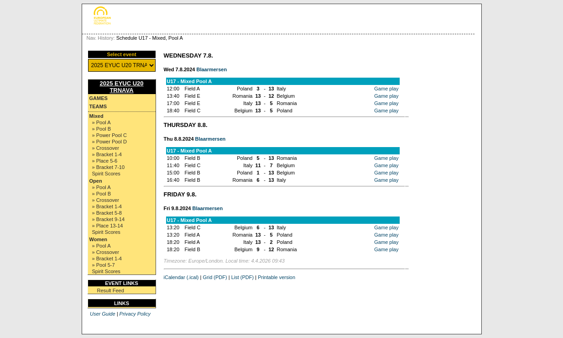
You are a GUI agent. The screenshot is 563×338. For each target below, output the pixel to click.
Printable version (276, 277)
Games (98, 98)
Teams (98, 106)
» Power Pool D (109, 141)
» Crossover (105, 148)
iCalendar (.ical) (181, 277)
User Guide (102, 314)
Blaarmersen (211, 69)
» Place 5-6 (105, 161)
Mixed (96, 116)
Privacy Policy (135, 314)
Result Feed (110, 290)
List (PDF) (242, 277)
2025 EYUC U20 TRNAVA (121, 87)
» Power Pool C (109, 135)
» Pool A (101, 122)
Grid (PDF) (215, 277)
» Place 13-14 (107, 225)
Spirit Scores (106, 173)
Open (95, 181)
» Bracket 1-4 (107, 154)
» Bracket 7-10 (108, 167)
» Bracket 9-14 (108, 219)
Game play (386, 88)
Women (98, 239)
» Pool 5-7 (103, 265)
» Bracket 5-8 (107, 213)
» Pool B (101, 129)
